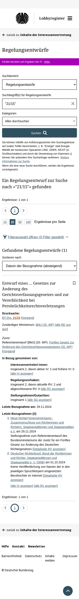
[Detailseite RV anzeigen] (49, 449)
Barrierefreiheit (12, 556)
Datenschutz (33, 556)
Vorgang (27, 317)
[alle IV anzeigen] (22, 373)
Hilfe (5, 546)
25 (13, 222)
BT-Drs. (11, 317)
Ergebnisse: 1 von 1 (15, 199)
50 (20, 222)
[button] (70, 18)
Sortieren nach (11, 257)
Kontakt (18, 546)
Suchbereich (10, 76)
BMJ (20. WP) (45, 324)
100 (29, 222)
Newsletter (36, 546)
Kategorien (9, 113)
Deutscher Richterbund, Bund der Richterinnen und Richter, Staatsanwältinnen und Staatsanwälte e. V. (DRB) (41, 458)
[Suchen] (39, 132)
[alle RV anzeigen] (52, 389)
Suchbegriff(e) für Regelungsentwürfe (26, 95)
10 (5, 222)
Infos (47, 61)
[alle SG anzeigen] (39, 400)
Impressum (70, 556)
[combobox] (39, 121)
